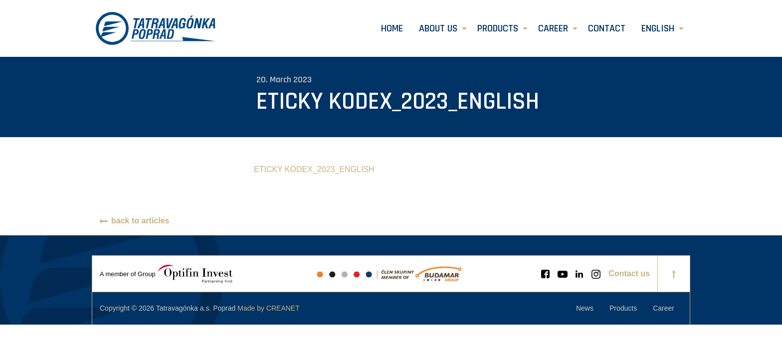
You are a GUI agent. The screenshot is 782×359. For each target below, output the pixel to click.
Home (392, 28)
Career (553, 28)
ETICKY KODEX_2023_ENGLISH (314, 169)
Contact (606, 28)
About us (438, 28)
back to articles (140, 220)
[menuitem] (392, 28)
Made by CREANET (268, 308)
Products (497, 28)
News (584, 308)
